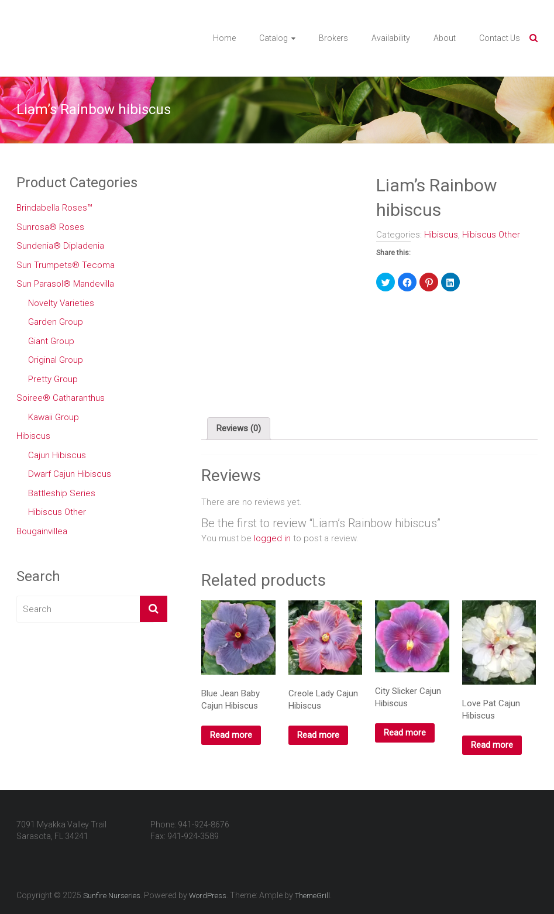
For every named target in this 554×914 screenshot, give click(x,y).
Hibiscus (441, 234)
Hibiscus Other (491, 234)
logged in (272, 538)
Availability (390, 38)
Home (224, 38)
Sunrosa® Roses (50, 227)
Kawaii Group (53, 417)
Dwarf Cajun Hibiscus (69, 474)
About (444, 38)
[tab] (238, 429)
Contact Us (499, 38)
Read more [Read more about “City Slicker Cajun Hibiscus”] (405, 732)
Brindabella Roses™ (54, 207)
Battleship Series (61, 493)
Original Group (55, 360)
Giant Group (51, 341)
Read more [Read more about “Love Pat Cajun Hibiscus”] (492, 745)
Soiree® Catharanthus (60, 398)
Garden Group (55, 322)
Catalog (273, 38)
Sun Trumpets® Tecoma (65, 265)
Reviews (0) (238, 428)
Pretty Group (53, 379)
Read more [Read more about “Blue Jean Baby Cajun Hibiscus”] (231, 735)
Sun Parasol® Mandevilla (65, 284)
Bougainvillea (41, 531)
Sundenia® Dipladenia (60, 245)
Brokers (333, 38)
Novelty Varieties (61, 303)
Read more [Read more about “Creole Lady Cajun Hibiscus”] (318, 735)
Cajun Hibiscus (57, 455)
